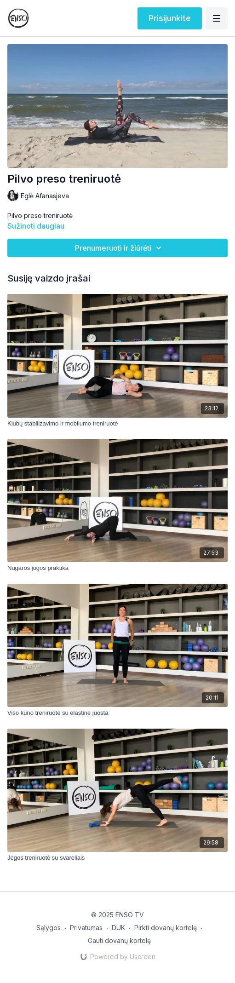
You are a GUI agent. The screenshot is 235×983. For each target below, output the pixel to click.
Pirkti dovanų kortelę (165, 927)
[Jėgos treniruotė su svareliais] (117, 857)
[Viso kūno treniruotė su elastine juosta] (117, 713)
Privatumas (86, 927)
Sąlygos (48, 927)
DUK (118, 927)
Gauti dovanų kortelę (119, 940)
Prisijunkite (170, 18)
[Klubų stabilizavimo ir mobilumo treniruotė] (117, 423)
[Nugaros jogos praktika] (117, 568)
